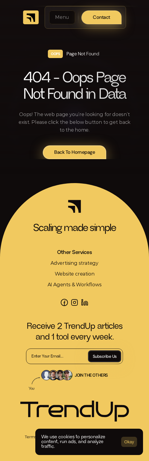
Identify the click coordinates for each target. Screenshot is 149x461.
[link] (31, 17)
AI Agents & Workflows (75, 284)
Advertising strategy (74, 263)
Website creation (75, 274)
